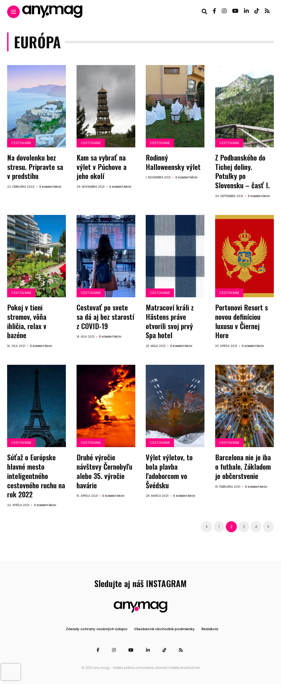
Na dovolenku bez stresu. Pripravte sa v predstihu (35, 166)
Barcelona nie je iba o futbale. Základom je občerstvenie (243, 466)
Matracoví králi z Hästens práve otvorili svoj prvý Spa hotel (170, 321)
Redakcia (209, 629)
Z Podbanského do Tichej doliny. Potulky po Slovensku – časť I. (242, 171)
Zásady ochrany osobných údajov (96, 629)
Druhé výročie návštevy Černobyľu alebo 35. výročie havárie (104, 471)
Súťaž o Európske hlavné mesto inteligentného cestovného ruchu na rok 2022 (36, 476)
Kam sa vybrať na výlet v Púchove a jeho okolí (102, 166)
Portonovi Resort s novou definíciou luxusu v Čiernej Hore (241, 321)
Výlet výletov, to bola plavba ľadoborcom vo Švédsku (169, 471)
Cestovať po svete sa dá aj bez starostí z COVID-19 (105, 316)
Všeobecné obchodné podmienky (164, 629)
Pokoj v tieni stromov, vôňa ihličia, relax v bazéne (26, 321)
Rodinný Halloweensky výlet (173, 162)
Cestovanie (21, 143)
